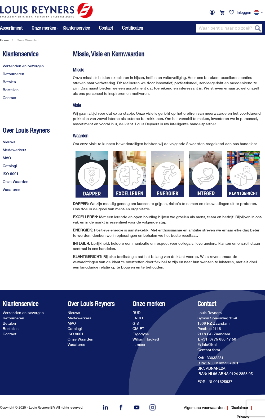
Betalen (9, 81)
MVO (7, 157)
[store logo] (46, 10)
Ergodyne (140, 334)
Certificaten (132, 28)
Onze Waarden (15, 181)
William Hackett (145, 339)
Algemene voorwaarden (204, 407)
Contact (106, 28)
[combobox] (229, 28)
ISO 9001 (11, 173)
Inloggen (244, 12)
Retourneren (13, 74)
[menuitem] (13, 28)
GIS (135, 323)
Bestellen (11, 89)
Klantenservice (76, 28)
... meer (138, 344)
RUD (136, 312)
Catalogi (10, 165)
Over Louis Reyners (26, 130)
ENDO (137, 318)
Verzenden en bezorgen (23, 66)
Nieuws (9, 142)
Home (4, 40)
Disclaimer (239, 407)
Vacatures (11, 189)
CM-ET (138, 328)
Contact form (208, 349)
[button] (259, 13)
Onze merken (148, 303)
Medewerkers (14, 150)
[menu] (29, 28)
